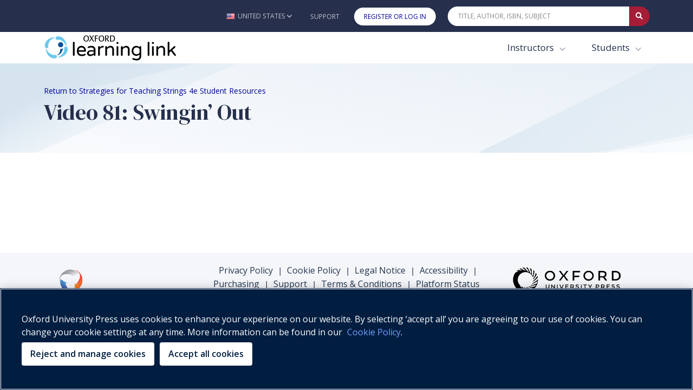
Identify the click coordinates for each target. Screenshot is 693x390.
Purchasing (236, 284)
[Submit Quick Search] (639, 16)
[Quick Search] (539, 16)
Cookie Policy (314, 270)
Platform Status (448, 284)
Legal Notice (380, 270)
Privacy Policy (246, 270)
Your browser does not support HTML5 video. (125, 201)
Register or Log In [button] (395, 16)
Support (324, 16)
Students (612, 47)
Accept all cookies (206, 354)
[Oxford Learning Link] (125, 47)
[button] (259, 16)
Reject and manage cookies (88, 354)
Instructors (531, 47)
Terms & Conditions (361, 284)
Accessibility (444, 270)
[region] (346, 339)
